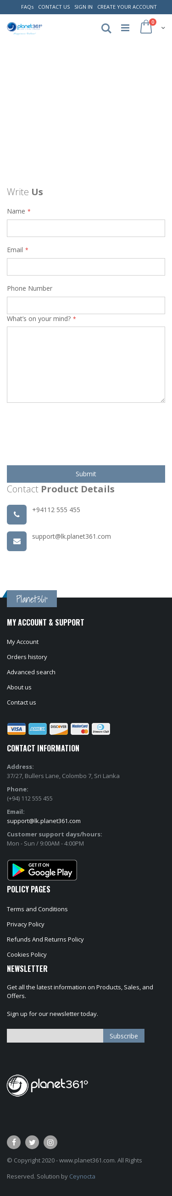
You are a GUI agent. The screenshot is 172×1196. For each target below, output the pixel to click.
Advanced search (31, 672)
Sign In (83, 6)
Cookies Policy (27, 954)
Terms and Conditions (37, 909)
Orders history (27, 657)
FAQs (27, 6)
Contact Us (54, 6)
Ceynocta (82, 1176)
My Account (23, 641)
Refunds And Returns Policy (45, 939)
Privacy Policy (25, 924)
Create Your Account (127, 6)
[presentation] (76, 431)
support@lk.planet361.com (44, 821)
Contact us (21, 702)
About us (19, 687)
